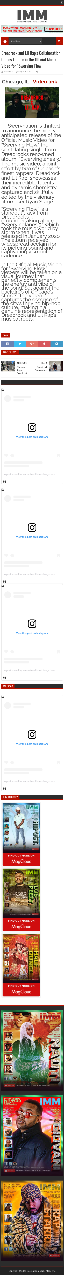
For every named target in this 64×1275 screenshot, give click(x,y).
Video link (45, 82)
